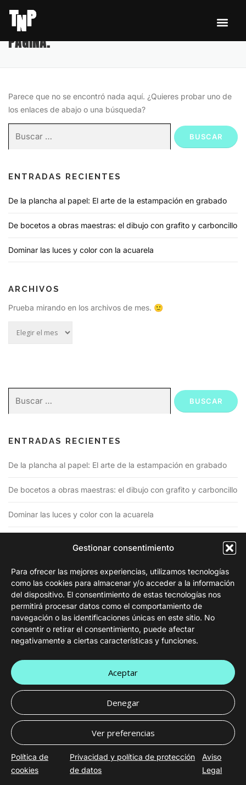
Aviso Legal (212, 763)
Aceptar (123, 672)
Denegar (123, 702)
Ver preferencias (123, 732)
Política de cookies (29, 763)
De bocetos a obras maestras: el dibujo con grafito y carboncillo (122, 225)
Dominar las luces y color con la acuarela (81, 250)
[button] (229, 548)
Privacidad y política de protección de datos (132, 763)
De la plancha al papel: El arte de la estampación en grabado (117, 200)
